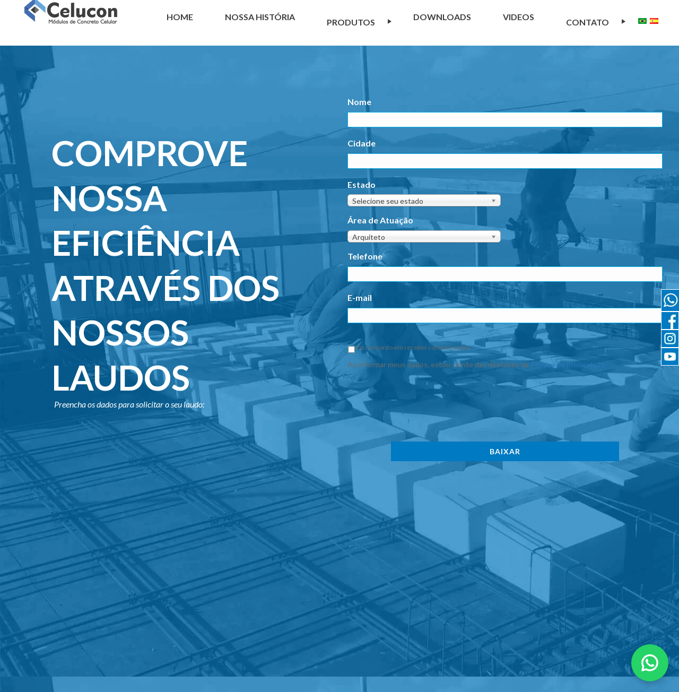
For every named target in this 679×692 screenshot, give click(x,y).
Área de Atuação (380, 220)
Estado (361, 184)
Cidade (361, 143)
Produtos (351, 22)
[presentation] (428, 404)
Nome (359, 102)
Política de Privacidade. (568, 364)
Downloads (442, 17)
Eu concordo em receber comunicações (413, 347)
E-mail (359, 297)
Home (180, 17)
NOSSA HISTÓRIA (260, 17)
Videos (518, 17)
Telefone (364, 256)
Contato (587, 22)
